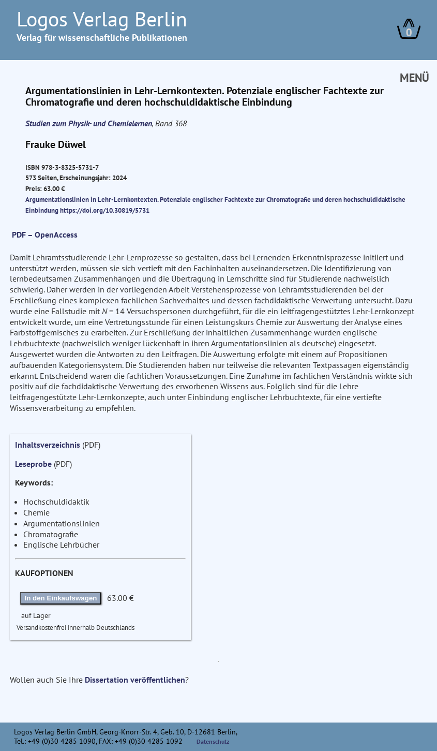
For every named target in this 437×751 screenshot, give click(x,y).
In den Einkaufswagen (61, 598)
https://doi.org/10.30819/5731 (104, 210)
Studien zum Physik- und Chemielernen (88, 123)
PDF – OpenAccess (45, 234)
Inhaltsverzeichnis (47, 444)
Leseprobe (33, 464)
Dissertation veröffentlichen (135, 679)
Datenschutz (213, 741)
